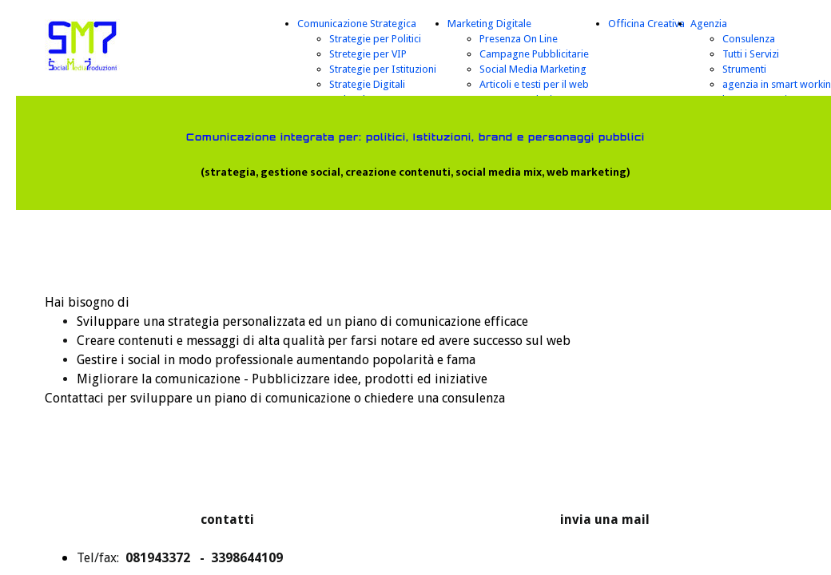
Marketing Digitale (489, 24)
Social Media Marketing (532, 69)
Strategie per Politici (375, 39)
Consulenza (748, 39)
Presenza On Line (518, 39)
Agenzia (708, 24)
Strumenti (744, 69)
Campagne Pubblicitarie (534, 54)
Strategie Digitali (367, 84)
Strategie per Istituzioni (382, 69)
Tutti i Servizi (750, 54)
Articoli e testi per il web (534, 84)
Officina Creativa (646, 24)
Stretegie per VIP (368, 54)
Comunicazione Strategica (356, 24)
